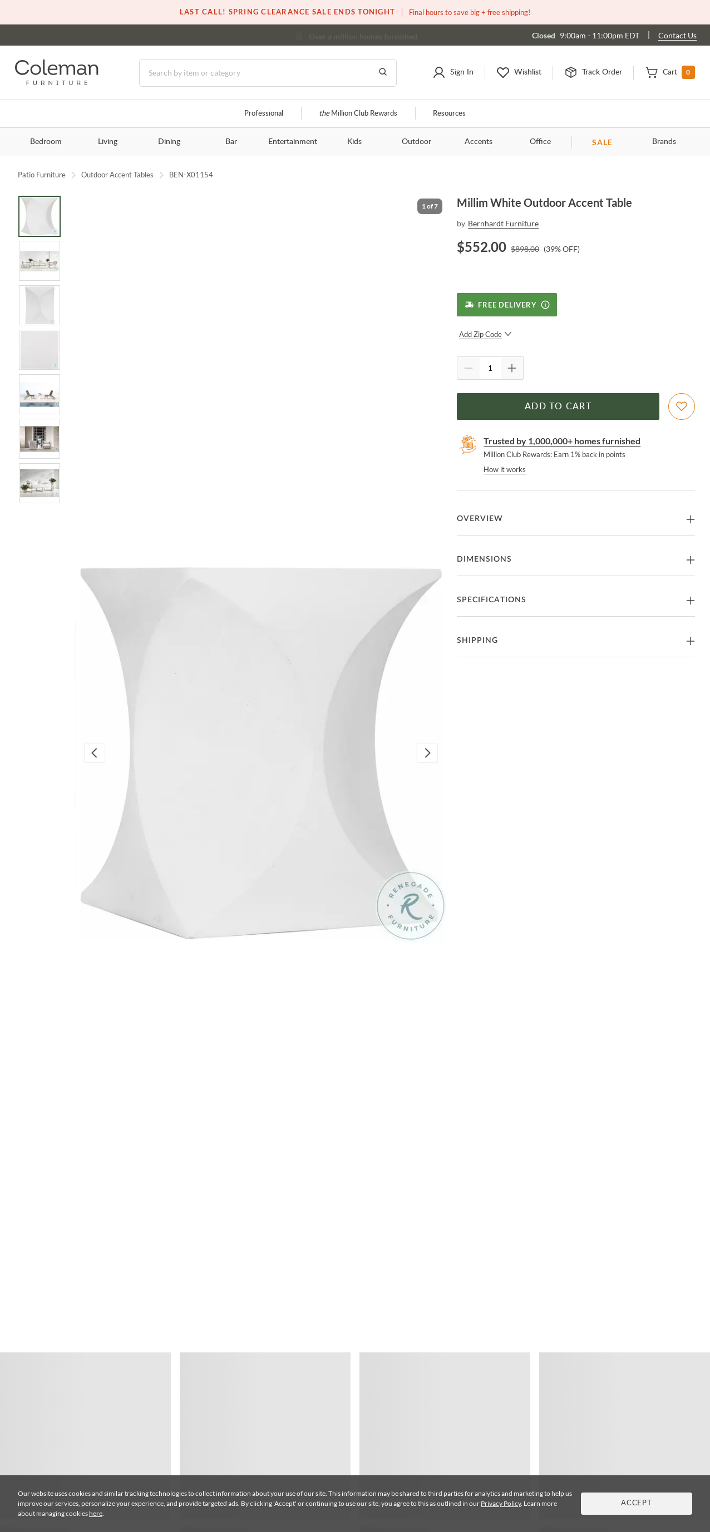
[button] (453, 73)
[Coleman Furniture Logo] (56, 82)
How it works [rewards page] (505, 469)
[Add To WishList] (681, 406)
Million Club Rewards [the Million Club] (358, 113)
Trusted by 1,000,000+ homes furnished (562, 440)
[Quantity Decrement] (468, 368)
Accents (478, 142)
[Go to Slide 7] (39, 483)
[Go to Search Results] (383, 73)
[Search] (268, 73)
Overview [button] (480, 519)
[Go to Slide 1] (39, 216)
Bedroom (46, 142)
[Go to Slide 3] (39, 305)
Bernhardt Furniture (503, 223)
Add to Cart (558, 406)
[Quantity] (490, 368)
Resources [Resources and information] (449, 113)
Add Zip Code (485, 334)
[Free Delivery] (506, 304)
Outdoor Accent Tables (117, 174)
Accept (636, 1503)
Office (540, 142)
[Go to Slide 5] (39, 394)
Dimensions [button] (484, 559)
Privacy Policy (501, 1503)
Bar (231, 142)
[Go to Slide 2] (39, 261)
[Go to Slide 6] (39, 439)
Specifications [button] (491, 600)
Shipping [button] (477, 640)
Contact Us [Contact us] (677, 35)
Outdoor (416, 142)
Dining (169, 142)
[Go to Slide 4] (39, 350)
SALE (602, 142)
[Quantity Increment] (512, 368)
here (95, 1513)
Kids (354, 142)
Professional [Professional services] (263, 113)
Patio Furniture (42, 174)
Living (107, 142)
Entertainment (292, 142)
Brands (664, 142)
